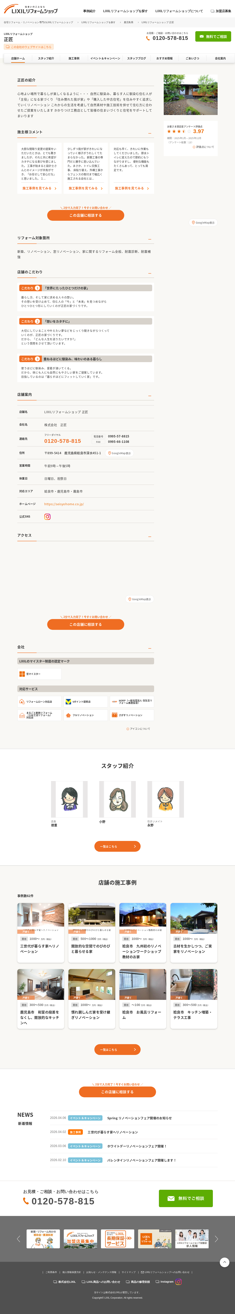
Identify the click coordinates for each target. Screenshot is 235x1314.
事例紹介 (89, 11)
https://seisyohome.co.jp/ (64, 504)
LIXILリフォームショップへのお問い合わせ (167, 1272)
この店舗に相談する (85, 215)
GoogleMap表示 (121, 453)
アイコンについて (140, 728)
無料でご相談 (216, 36)
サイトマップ (129, 1272)
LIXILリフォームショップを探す (125, 11)
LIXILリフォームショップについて (179, 11)
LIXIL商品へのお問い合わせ (103, 1281)
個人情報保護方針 (71, 1272)
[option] (191, 95)
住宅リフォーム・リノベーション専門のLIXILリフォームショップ (39, 22)
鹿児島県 (128, 22)
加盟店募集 (223, 11)
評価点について (205, 146)
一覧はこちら (108, 846)
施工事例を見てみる (37, 188)
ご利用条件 (51, 1272)
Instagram (171, 1281)
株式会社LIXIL (67, 1281)
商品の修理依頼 (140, 1281)
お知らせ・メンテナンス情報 (101, 1272)
